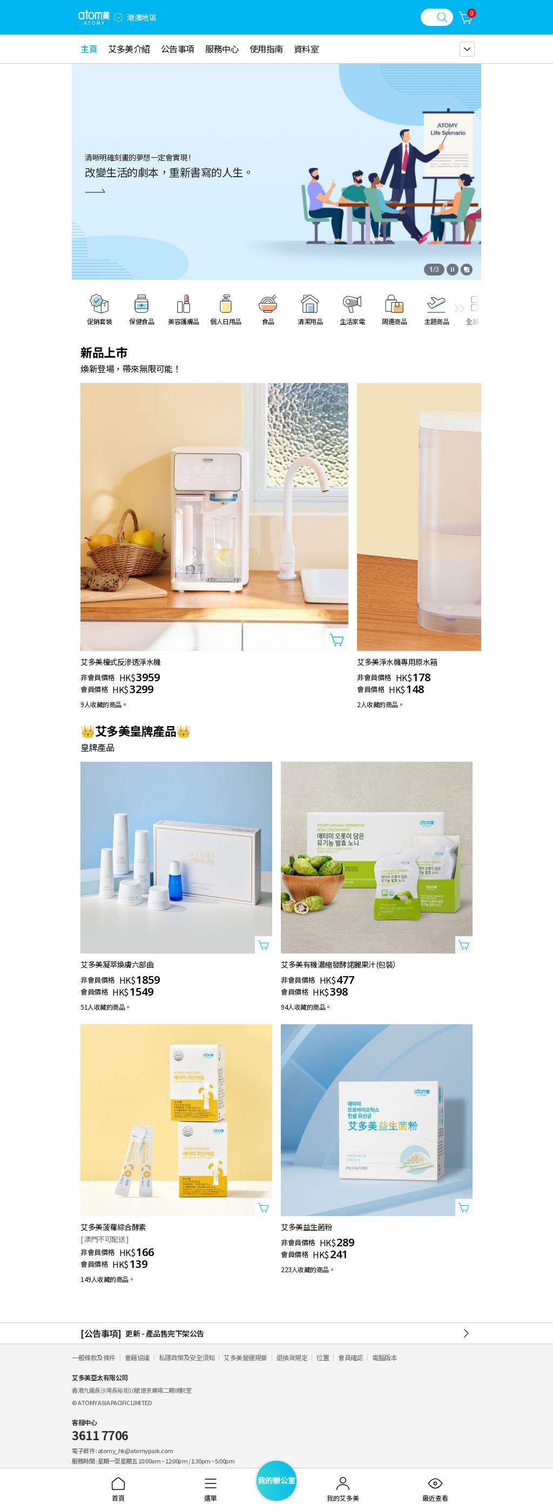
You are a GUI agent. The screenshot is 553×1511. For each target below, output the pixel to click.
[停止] (452, 270)
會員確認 (350, 1357)
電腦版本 (384, 1357)
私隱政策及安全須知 (187, 1357)
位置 (322, 1357)
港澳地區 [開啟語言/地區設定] (141, 17)
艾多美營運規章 (245, 1357)
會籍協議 (137, 1357)
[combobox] (118, 17)
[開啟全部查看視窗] (467, 270)
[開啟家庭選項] (118, 17)
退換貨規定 (292, 1357)
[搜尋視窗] (437, 17)
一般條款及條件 (94, 1357)
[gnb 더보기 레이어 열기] (467, 49)
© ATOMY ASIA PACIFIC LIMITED (112, 1402)
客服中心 (100, 1430)
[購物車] (466, 17)
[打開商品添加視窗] (337, 639)
